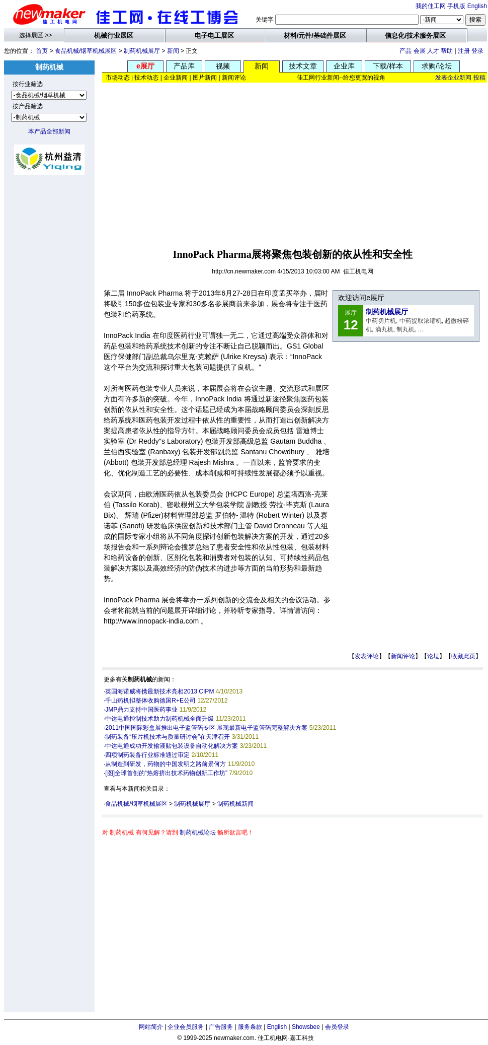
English (477, 6)
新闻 (173, 50)
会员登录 (337, 1026)
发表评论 (367, 656)
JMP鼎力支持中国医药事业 (141, 709)
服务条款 (250, 1026)
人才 (433, 50)
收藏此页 (463, 656)
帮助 (447, 50)
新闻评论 (403, 656)
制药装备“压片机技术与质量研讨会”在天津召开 (167, 736)
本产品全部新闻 (49, 131)
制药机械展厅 (142, 50)
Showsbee (306, 1026)
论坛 (433, 656)
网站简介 (151, 1026)
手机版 (456, 6)
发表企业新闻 (453, 77)
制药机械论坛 (198, 832)
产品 (405, 50)
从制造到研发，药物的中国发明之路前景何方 (165, 764)
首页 (42, 50)
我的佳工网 (431, 6)
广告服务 (221, 1026)
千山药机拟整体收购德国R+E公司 (150, 700)
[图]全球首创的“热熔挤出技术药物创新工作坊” (166, 773)
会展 (420, 50)
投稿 (479, 77)
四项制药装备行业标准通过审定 (147, 754)
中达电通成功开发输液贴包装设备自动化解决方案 (171, 745)
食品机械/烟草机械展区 (86, 50)
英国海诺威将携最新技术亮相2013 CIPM (159, 691)
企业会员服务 (186, 1026)
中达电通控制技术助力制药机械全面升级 (159, 718)
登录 (477, 50)
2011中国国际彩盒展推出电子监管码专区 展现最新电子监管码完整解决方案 (206, 727)
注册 (464, 50)
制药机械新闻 (235, 803)
